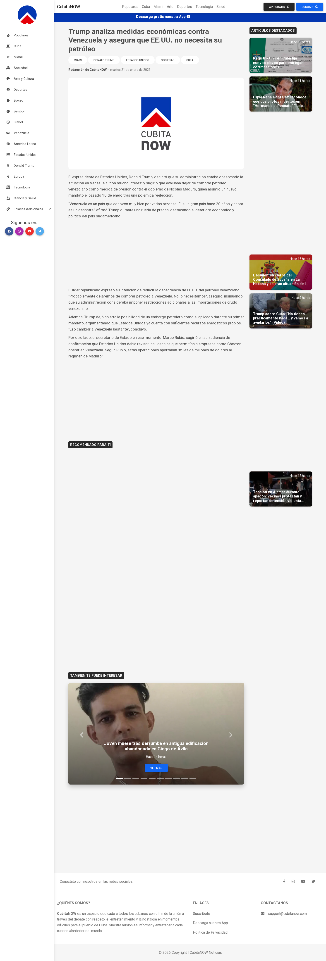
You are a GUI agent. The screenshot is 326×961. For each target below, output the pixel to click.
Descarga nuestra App (210, 923)
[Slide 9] (184, 778)
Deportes (184, 7)
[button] (27, 209)
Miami (158, 7)
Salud (220, 7)
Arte (170, 7)
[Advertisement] (156, 253)
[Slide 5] (152, 778)
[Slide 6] (160, 778)
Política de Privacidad (210, 932)
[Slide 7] (168, 778)
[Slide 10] (192, 778)
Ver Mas (156, 768)
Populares (130, 7)
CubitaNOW (68, 7)
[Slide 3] (135, 778)
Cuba (146, 7)
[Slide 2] (127, 778)
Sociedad (168, 60)
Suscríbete (201, 913)
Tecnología (204, 7)
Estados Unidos (137, 60)
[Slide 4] (144, 778)
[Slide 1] (119, 778)
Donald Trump (103, 60)
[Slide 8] (176, 778)
